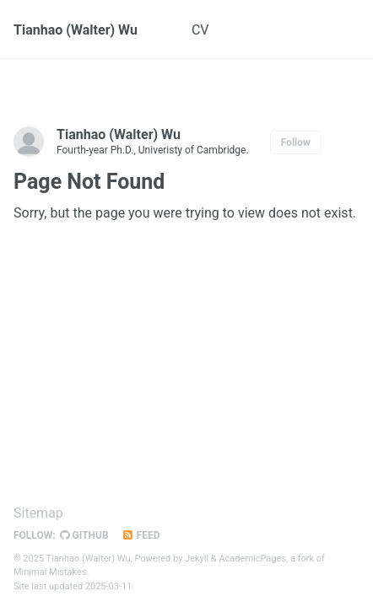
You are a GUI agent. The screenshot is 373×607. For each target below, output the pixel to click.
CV (200, 30)
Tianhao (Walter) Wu (76, 30)
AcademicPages (252, 558)
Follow (296, 142)
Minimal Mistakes (50, 572)
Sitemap (38, 513)
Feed (141, 535)
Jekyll (196, 558)
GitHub (84, 535)
